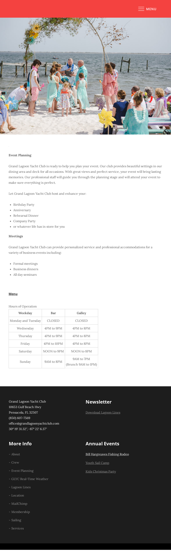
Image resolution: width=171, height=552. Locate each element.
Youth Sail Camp (97, 463)
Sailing (16, 520)
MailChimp (19, 504)
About (15, 454)
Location (17, 495)
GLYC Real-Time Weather (29, 479)
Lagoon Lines (21, 487)
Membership (20, 512)
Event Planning (22, 471)
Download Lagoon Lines (103, 412)
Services (17, 528)
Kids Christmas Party (101, 471)
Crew (15, 462)
